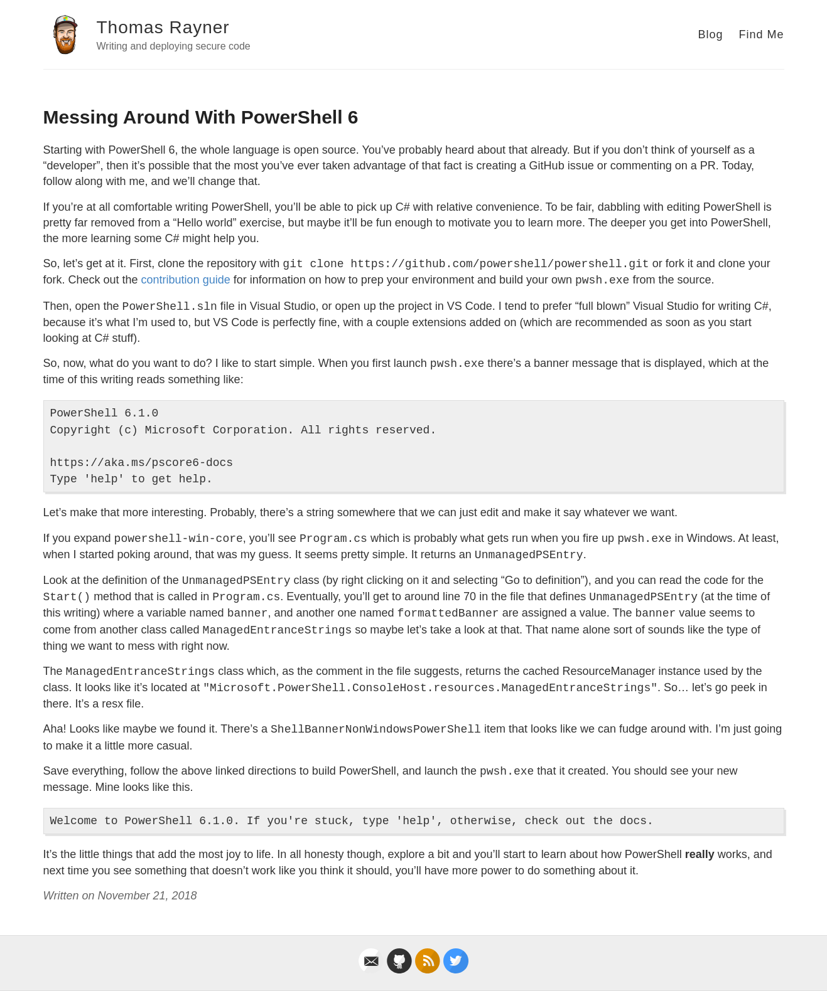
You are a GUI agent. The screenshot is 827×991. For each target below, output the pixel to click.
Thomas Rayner (163, 27)
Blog (710, 34)
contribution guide (185, 279)
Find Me (761, 34)
